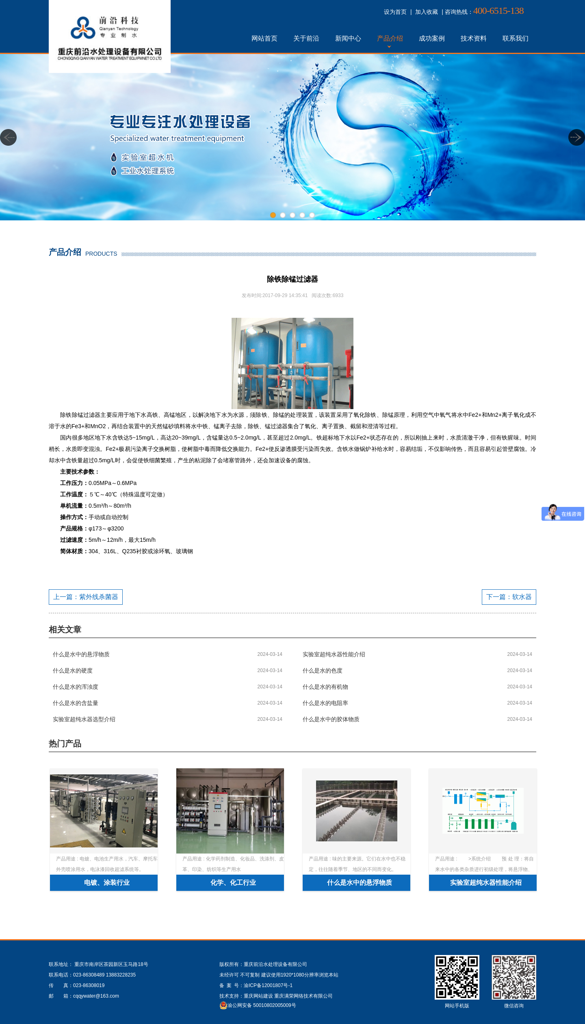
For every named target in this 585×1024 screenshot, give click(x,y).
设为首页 (395, 12)
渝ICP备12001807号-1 (268, 985)
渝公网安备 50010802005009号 (262, 1005)
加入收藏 (426, 12)
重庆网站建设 (258, 996)
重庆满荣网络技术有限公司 (303, 996)
